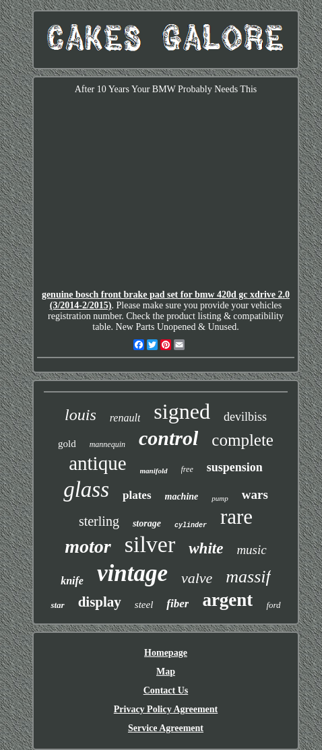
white (206, 548)
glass (86, 489)
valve (196, 578)
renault (125, 417)
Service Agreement (165, 728)
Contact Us (166, 690)
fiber (177, 603)
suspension (235, 467)
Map (165, 672)
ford (273, 605)
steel (144, 604)
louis (80, 414)
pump (220, 498)
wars (255, 494)
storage (147, 523)
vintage (132, 573)
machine (182, 496)
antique (97, 463)
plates (137, 495)
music (251, 550)
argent (227, 600)
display (99, 602)
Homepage (165, 653)
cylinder (190, 525)
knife (72, 580)
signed (182, 411)
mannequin (107, 444)
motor (87, 546)
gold (67, 443)
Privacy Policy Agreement (166, 709)
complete (242, 440)
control (168, 438)
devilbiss (245, 416)
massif (248, 576)
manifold (154, 471)
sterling (99, 521)
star (57, 605)
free (187, 469)
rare (236, 517)
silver (150, 544)
